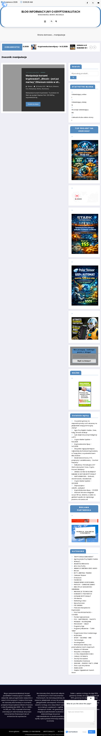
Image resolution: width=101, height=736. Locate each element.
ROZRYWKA (78, 634)
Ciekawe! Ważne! (80, 574)
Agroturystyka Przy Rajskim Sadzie (86, 558)
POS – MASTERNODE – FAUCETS (85, 618)
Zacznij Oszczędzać (81, 657)
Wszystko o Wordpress (82, 650)
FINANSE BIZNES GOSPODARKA (84, 581)
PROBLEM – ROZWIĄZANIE (82, 620)
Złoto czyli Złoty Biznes (82, 664)
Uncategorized (79, 641)
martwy (39, 88)
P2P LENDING (78, 604)
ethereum (55, 86)
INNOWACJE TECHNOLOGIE (83, 590)
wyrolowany (45, 88)
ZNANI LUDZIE (78, 666)
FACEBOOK (77, 579)
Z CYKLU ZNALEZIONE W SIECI (83, 652)
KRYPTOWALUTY (49, 730)
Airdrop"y (77, 560)
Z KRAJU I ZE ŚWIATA (81, 655)
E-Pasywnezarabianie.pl (33, 733)
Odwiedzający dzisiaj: (79, 102)
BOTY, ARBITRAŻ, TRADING (83, 572)
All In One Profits (79, 565)
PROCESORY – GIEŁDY (81, 623)
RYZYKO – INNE (63, 730)
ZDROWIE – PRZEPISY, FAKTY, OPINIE (86, 662)
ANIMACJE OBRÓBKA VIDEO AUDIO (85, 567)
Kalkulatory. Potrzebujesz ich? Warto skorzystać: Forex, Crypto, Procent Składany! (83, 466)
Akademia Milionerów (81, 563)
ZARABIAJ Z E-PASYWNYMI (31, 730)
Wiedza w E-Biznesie (81, 648)
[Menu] (45, 21)
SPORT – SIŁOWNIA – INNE (82, 636)
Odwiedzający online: (79, 94)
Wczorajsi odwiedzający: (80, 109)
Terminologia (78, 639)
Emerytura (77, 577)
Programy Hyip (79, 625)
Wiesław (30, 86)
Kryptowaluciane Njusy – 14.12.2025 (54, 46)
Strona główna (14, 730)
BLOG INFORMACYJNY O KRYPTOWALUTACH (50, 11)
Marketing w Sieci (80, 600)
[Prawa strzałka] (94, 47)
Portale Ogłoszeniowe (81, 616)
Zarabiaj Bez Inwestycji (82, 659)
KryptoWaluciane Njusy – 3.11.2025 (86, 489)
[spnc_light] (56, 21)
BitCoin (76, 570)
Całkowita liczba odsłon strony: (83, 117)
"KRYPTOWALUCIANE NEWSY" (33, 72)
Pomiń (84, 732)
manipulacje (32, 88)
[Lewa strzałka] (90, 47)
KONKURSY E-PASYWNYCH (83, 593)
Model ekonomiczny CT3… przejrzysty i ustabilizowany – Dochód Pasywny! (85, 459)
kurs (27, 88)
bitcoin (50, 86)
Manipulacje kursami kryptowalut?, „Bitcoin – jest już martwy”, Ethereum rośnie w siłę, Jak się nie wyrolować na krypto (43, 79)
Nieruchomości (79, 602)
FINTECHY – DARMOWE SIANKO (84, 583)
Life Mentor (78, 597)
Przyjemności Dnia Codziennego (85, 632)
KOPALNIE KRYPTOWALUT (82, 595)
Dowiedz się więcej (33, 104)
